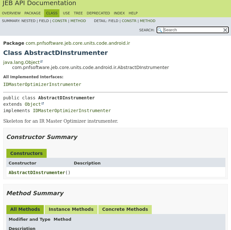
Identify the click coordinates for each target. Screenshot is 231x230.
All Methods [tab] (25, 209)
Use (66, 13)
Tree (78, 13)
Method (78, 21)
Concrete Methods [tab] (125, 209)
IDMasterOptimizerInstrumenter (42, 84)
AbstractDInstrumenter (37, 172)
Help (133, 13)
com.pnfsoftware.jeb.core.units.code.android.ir (78, 43)
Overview (11, 13)
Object (33, 104)
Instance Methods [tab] (71, 209)
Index (119, 13)
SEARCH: (147, 30)
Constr (59, 21)
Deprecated (98, 13)
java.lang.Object (21, 62)
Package (33, 13)
